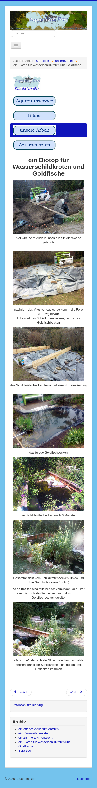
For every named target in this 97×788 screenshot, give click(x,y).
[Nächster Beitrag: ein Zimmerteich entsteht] (76, 692)
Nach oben (84, 779)
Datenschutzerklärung (27, 705)
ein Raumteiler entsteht (34, 733)
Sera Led (24, 750)
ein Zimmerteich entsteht (35, 737)
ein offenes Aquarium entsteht (38, 729)
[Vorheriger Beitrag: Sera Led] (21, 692)
